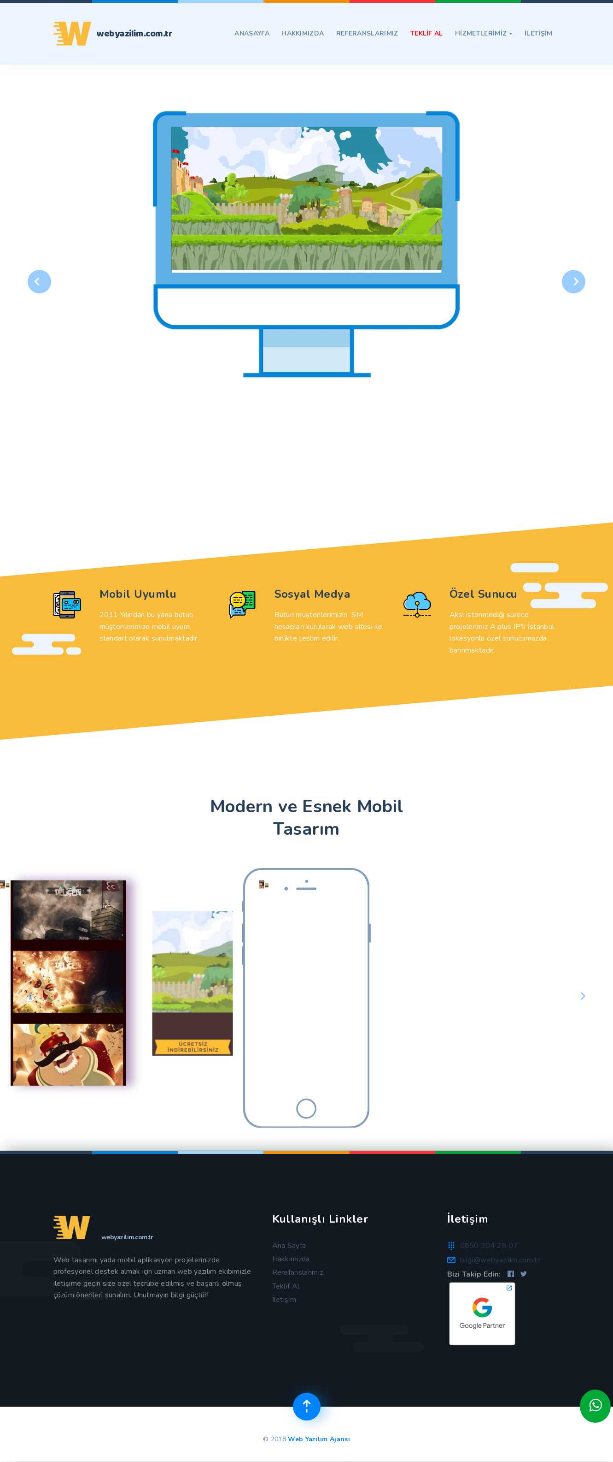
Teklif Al (286, 1286)
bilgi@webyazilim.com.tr (500, 1260)
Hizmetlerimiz (484, 33)
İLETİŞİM (539, 33)
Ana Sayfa (289, 1246)
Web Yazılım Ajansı (319, 1439)
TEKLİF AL (426, 33)
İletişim (284, 1300)
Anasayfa (251, 33)
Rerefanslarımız (297, 1272)
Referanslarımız (367, 33)
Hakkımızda (302, 33)
